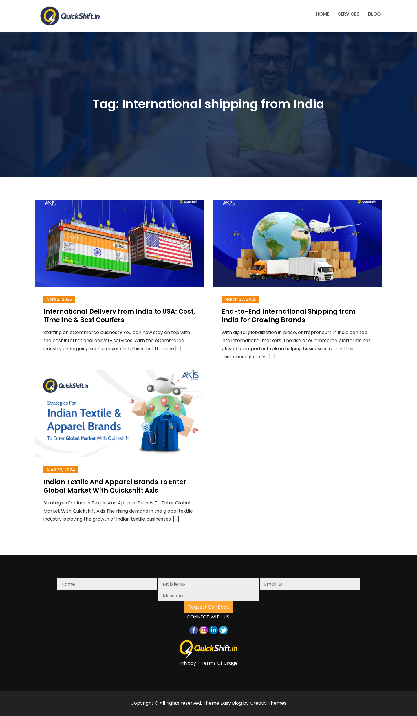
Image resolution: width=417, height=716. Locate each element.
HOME (322, 14)
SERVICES (348, 14)
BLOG (374, 14)
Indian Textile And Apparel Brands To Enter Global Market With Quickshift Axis (114, 486)
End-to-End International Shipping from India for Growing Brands (289, 315)
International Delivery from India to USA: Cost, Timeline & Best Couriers (119, 315)
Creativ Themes (268, 703)
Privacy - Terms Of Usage (208, 663)
